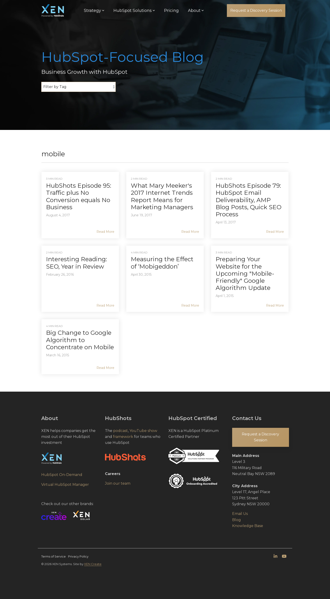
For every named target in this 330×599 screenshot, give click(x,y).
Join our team (117, 483)
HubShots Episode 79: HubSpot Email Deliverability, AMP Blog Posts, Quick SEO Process (248, 200)
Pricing (171, 10)
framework (123, 436)
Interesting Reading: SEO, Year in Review (76, 263)
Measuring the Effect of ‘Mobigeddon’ (162, 263)
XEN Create (93, 564)
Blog (236, 520)
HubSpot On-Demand (61, 475)
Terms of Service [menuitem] (53, 556)
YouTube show (143, 431)
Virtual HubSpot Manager (65, 484)
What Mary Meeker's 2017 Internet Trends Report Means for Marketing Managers (162, 196)
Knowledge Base (247, 526)
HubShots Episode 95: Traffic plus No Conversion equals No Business (78, 196)
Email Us (240, 513)
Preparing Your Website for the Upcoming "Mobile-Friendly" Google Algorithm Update (245, 273)
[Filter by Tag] (78, 87)
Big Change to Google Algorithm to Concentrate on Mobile (80, 340)
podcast (120, 431)
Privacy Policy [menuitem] (78, 556)
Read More (105, 232)
